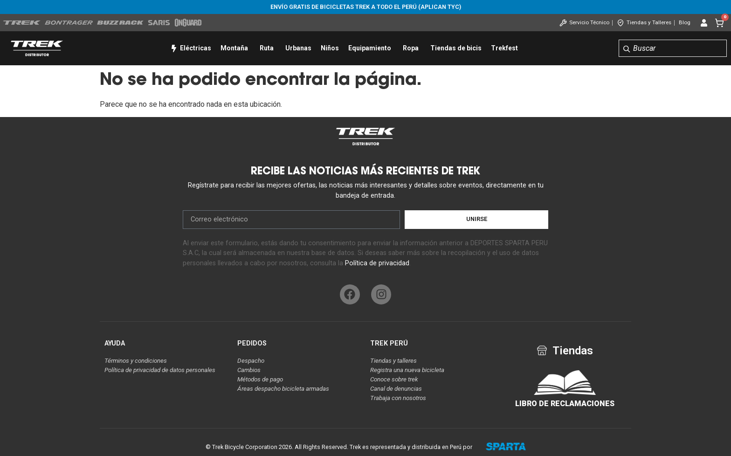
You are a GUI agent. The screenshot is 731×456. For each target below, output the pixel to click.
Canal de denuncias (396, 388)
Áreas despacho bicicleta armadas (283, 388)
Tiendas (572, 350)
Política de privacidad (377, 263)
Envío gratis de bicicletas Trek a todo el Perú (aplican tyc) (365, 6)
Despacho (250, 360)
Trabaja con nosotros (398, 397)
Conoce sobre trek (394, 379)
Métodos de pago (260, 379)
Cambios (249, 369)
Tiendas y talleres (393, 360)
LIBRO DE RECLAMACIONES (564, 403)
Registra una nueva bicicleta (407, 369)
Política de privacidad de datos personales (159, 369)
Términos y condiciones (135, 360)
